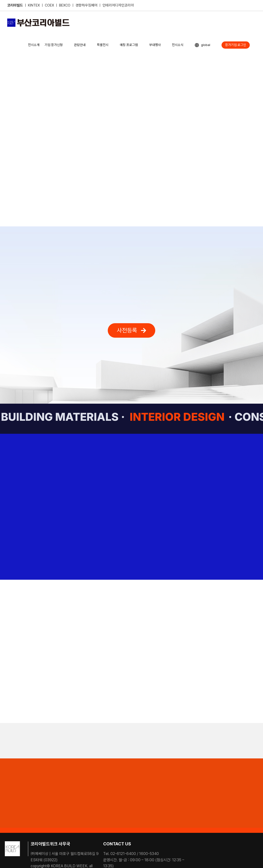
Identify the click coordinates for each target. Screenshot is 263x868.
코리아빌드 (15, 5)
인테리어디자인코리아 (118, 5)
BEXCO (64, 5)
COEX (50, 5)
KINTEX (34, 5)
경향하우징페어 (86, 5)
